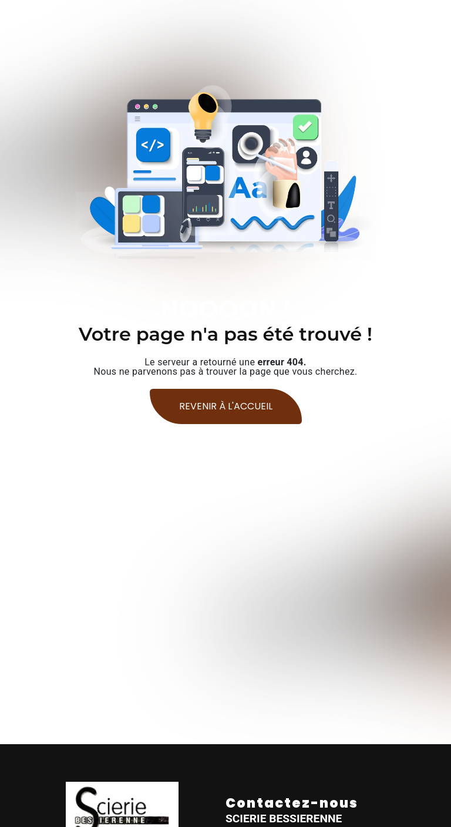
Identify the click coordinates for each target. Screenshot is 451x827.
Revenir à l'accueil (225, 406)
